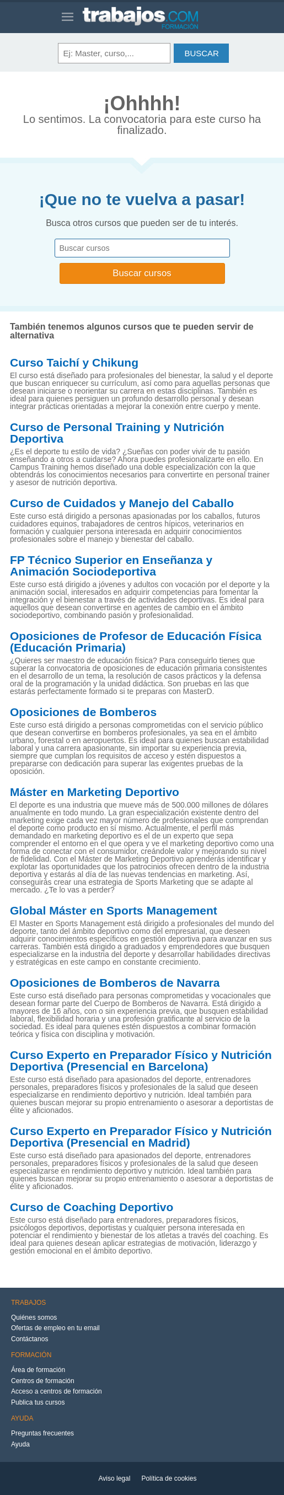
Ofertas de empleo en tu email (55, 1328)
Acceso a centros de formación (56, 1391)
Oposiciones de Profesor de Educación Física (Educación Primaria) (135, 642)
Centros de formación (42, 1381)
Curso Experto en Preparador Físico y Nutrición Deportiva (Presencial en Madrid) (141, 1137)
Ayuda (20, 1444)
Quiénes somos (34, 1317)
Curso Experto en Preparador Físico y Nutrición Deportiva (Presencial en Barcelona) (141, 1061)
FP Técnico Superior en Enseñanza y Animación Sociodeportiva (111, 566)
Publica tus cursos (38, 1402)
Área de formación (38, 1370)
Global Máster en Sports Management (113, 911)
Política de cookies (168, 1478)
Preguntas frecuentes (42, 1433)
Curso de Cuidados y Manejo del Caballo (122, 503)
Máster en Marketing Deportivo (94, 792)
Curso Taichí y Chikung (74, 363)
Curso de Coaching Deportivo (91, 1207)
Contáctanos (29, 1339)
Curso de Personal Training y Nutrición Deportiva (117, 433)
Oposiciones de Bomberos (83, 712)
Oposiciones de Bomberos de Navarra (114, 983)
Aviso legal (115, 1478)
